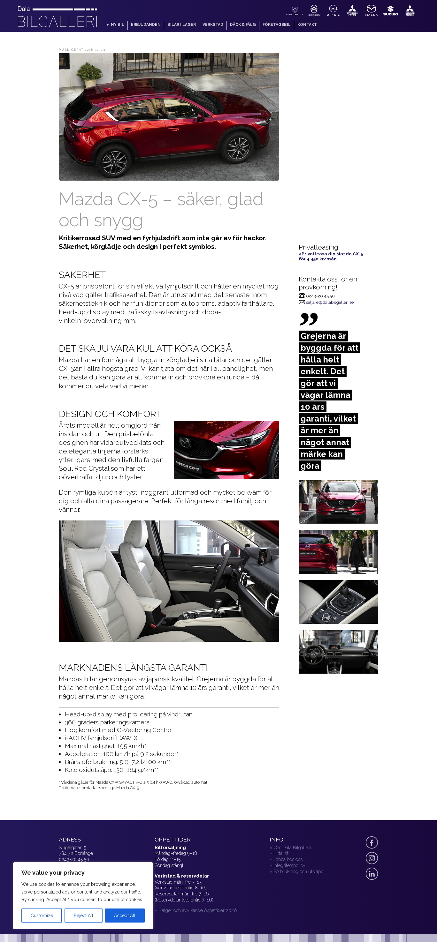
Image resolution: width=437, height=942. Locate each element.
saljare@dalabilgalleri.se (330, 302)
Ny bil (117, 24)
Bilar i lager (181, 24)
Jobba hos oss (288, 859)
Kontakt (307, 24)
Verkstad (213, 24)
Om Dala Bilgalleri (292, 847)
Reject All (83, 915)
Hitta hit (280, 853)
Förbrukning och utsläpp (298, 871)
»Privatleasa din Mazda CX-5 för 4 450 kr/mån (331, 256)
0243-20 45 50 (74, 859)
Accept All (124, 915)
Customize (42, 915)
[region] (83, 895)
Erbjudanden (146, 24)
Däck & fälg (243, 24)
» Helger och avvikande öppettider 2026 (196, 910)
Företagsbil (277, 24)
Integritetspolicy (289, 865)
